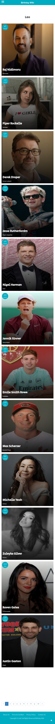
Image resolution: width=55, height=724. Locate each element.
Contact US (41, 715)
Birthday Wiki (27, 2)
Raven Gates (11, 607)
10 (38, 704)
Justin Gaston (12, 661)
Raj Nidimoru (12, 70)
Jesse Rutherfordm (15, 231)
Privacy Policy (31, 715)
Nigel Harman (12, 285)
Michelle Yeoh (12, 500)
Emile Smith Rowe (15, 392)
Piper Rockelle (12, 123)
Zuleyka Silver (12, 554)
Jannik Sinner (12, 339)
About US (6, 715)
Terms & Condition (18, 715)
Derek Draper (11, 177)
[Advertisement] (27, 684)
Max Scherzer (12, 446)
